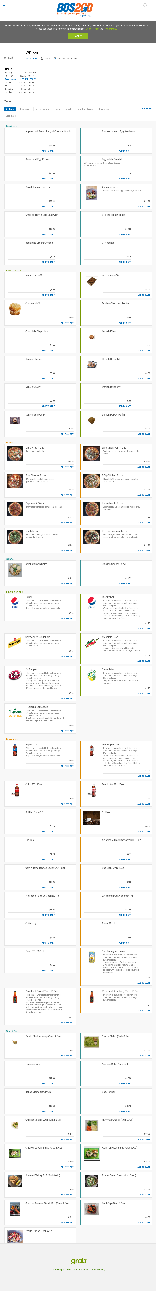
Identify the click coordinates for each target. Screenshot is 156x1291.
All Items (10, 109)
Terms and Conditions (77, 1269)
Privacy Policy (110, 29)
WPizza (32, 53)
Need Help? (58, 1269)
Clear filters (146, 109)
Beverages (104, 109)
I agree (78, 36)
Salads (68, 109)
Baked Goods (42, 109)
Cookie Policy (92, 29)
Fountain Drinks (85, 109)
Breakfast (25, 109)
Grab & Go (10, 116)
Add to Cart (48, 151)
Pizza (57, 109)
